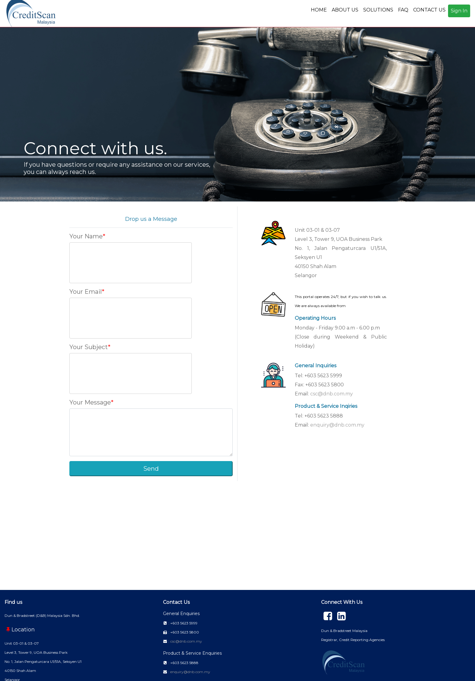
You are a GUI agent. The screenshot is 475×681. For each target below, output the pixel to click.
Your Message (90, 402)
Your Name (86, 236)
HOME (319, 10)
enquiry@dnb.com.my (337, 425)
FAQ (403, 10)
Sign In (459, 11)
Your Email (85, 291)
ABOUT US (345, 10)
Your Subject (88, 347)
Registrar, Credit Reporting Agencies (353, 639)
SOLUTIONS (378, 10)
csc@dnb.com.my (331, 394)
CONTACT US (429, 10)
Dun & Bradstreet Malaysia (344, 630)
